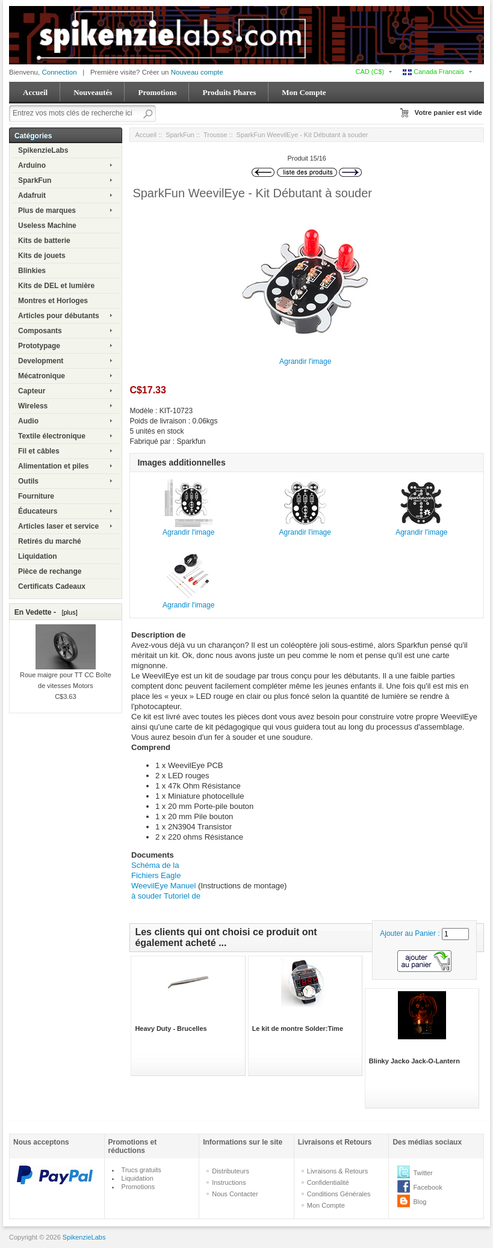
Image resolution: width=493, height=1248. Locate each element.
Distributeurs (230, 1171)
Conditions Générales (339, 1193)
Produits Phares (229, 92)
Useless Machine (47, 225)
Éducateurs (37, 511)
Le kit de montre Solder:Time (297, 1028)
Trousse (215, 134)
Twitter (422, 1172)
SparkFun (34, 180)
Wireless (33, 406)
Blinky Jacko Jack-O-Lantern (414, 1061)
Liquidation (37, 556)
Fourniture (36, 496)
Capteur (31, 391)
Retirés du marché (49, 541)
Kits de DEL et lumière (56, 285)
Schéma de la (155, 865)
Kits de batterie (44, 240)
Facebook (427, 1187)
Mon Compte (304, 92)
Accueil (35, 92)
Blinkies (32, 270)
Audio (28, 421)
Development (40, 361)
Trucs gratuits (141, 1169)
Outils (28, 481)
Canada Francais (433, 71)
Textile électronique (51, 436)
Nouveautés (92, 92)
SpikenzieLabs (43, 150)
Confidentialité (328, 1182)
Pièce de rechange (49, 571)
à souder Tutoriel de (165, 895)
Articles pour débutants (58, 316)
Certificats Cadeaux (51, 586)
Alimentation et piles (53, 466)
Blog (419, 1201)
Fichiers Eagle (156, 875)
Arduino (32, 165)
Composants (40, 331)
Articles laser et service (58, 526)
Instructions (229, 1182)
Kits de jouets (42, 255)
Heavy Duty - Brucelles (170, 1028)
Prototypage (39, 346)
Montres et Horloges (53, 301)
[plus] (67, 612)
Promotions (157, 92)
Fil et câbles (39, 451)
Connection (59, 72)
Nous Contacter (235, 1193)
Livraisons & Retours (337, 1171)
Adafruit (32, 195)
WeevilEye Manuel (164, 885)
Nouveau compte (197, 72)
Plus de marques (47, 210)
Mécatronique (41, 376)
